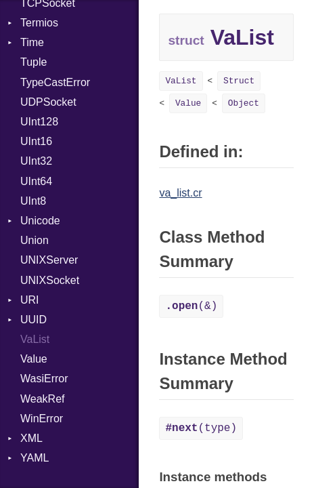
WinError (41, 418)
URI (29, 300)
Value (33, 359)
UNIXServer (49, 260)
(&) (191, 306)
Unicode (40, 220)
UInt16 (36, 141)
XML (31, 438)
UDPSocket (48, 102)
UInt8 (33, 201)
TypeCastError (55, 82)
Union (34, 240)
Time (32, 42)
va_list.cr (180, 193)
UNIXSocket (49, 280)
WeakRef (42, 399)
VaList (34, 339)
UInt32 (36, 161)
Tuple (33, 62)
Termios (39, 22)
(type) (201, 428)
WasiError (44, 378)
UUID (33, 319)
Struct (238, 81)
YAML (34, 458)
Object (243, 103)
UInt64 (36, 181)
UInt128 (39, 121)
